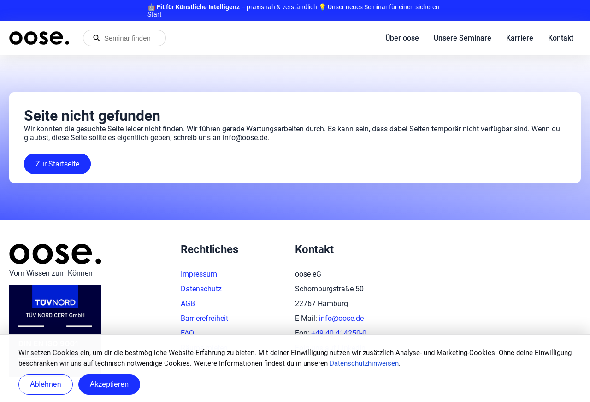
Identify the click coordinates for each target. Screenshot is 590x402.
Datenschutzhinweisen (364, 363)
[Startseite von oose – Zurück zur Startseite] (39, 38)
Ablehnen (45, 384)
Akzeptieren (109, 384)
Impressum (199, 274)
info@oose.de (341, 318)
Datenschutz (201, 288)
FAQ (187, 333)
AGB (188, 303)
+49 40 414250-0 (338, 333)
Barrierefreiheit (204, 318)
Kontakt (560, 38)
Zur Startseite (57, 164)
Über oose (402, 38)
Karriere (519, 38)
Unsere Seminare (462, 38)
